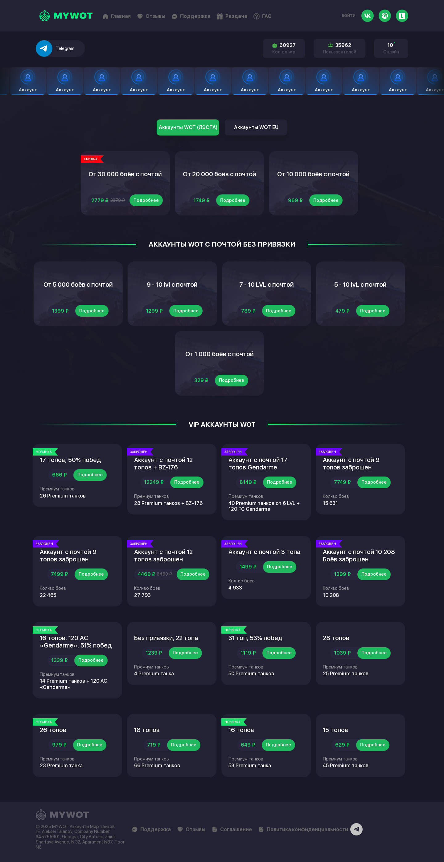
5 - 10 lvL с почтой (360, 284)
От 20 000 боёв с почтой (219, 174)
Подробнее (146, 200)
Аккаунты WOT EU (256, 127)
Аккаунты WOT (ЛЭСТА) (188, 127)
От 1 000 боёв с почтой (219, 354)
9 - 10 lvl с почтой (172, 284)
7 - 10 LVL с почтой (266, 284)
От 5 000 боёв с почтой (78, 284)
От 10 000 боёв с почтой (313, 174)
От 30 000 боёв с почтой (125, 174)
